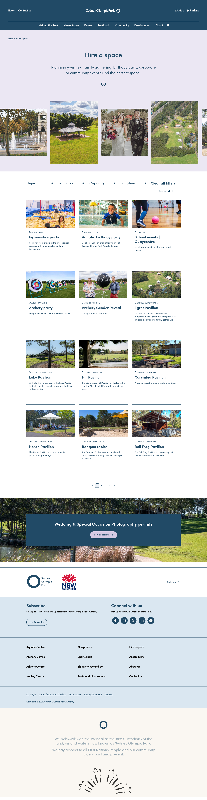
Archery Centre (35, 660)
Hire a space (136, 650)
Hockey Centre (35, 679)
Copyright (31, 698)
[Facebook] (115, 623)
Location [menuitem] (128, 186)
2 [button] (101, 489)
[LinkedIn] (142, 623)
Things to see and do (90, 670)
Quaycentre (85, 650)
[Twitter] (133, 623)
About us (134, 670)
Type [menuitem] (31, 186)
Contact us (24, 10)
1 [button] (97, 489)
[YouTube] (150, 623)
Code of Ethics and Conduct (52, 698)
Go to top (173, 585)
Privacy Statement (93, 698)
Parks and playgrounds (91, 679)
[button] (169, 194)
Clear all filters (165, 187)
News (11, 10)
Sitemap (109, 698)
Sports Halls (85, 660)
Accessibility (136, 660)
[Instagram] (124, 623)
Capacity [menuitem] (97, 186)
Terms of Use (75, 698)
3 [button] (105, 489)
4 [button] (109, 489)
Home (10, 39)
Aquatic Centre (35, 650)
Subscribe (39, 625)
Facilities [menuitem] (65, 186)
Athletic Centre (35, 670)
